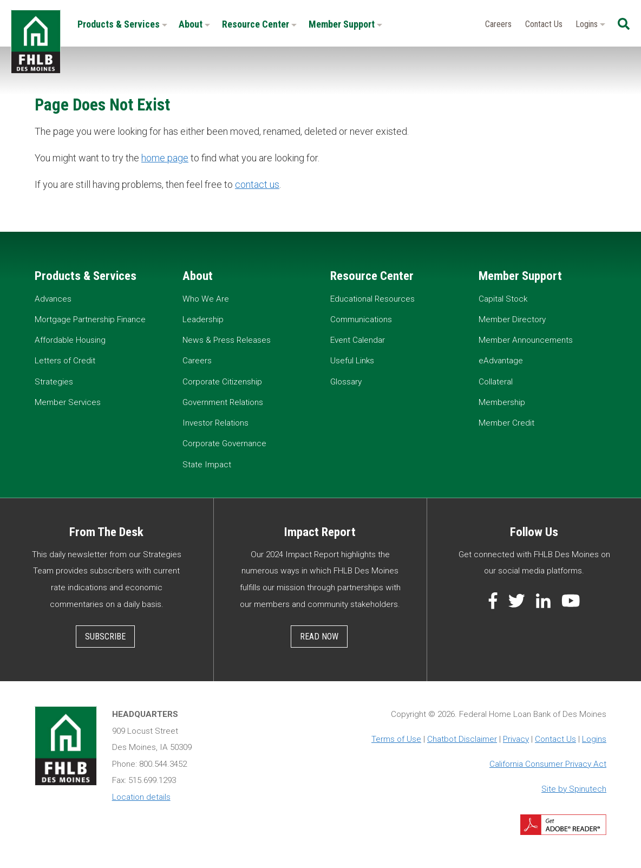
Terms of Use (396, 739)
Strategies (54, 382)
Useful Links (352, 361)
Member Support (345, 24)
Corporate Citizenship (222, 382)
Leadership (203, 319)
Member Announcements (526, 340)
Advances (53, 299)
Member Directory (512, 319)
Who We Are (205, 299)
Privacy (516, 739)
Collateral (496, 382)
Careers (498, 24)
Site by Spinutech (573, 789)
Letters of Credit (65, 361)
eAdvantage (501, 361)
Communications (361, 319)
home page (164, 158)
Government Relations (222, 402)
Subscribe (105, 636)
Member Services (68, 402)
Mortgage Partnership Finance (90, 319)
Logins (590, 24)
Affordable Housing (70, 340)
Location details (141, 797)
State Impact (206, 464)
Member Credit (506, 423)
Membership (502, 402)
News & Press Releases (226, 340)
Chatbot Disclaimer (462, 739)
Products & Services (122, 24)
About (194, 24)
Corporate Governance (224, 443)
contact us (257, 184)
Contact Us (543, 24)
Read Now (319, 636)
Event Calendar (357, 340)
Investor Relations (215, 423)
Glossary (346, 382)
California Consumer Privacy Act (547, 764)
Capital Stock (503, 299)
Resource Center (259, 24)
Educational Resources (372, 299)
